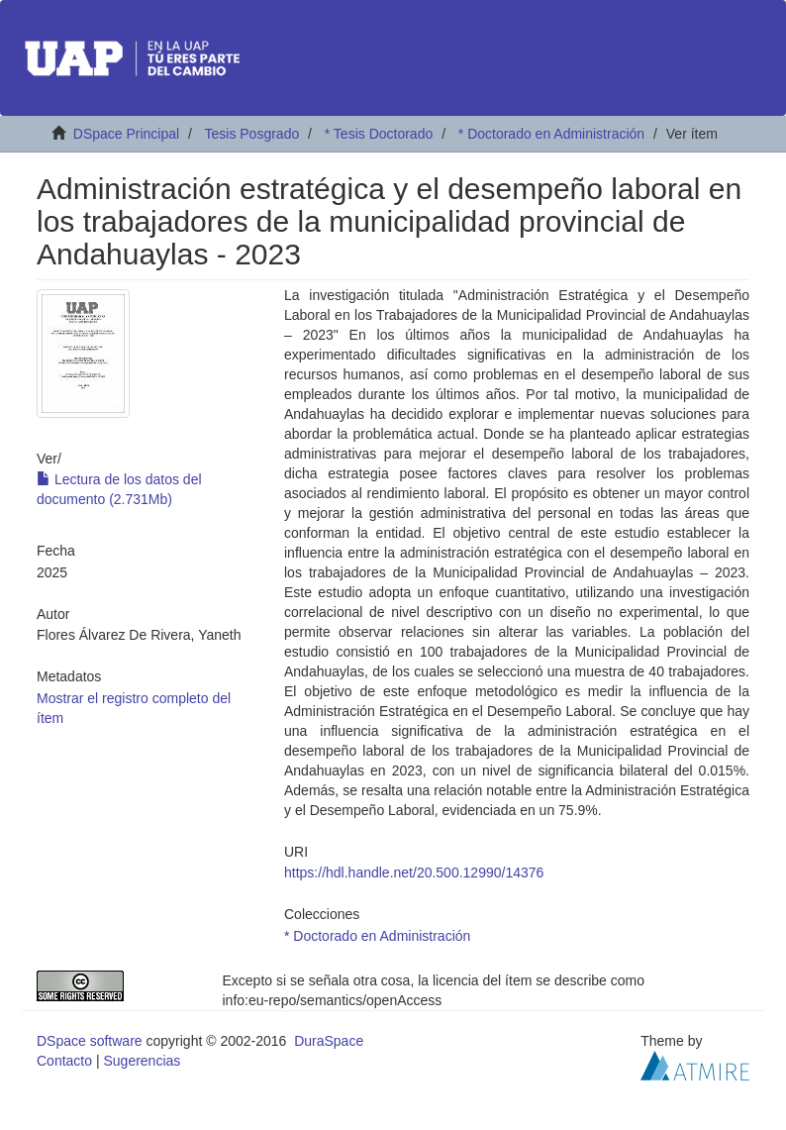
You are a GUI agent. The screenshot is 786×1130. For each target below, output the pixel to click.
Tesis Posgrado (251, 134)
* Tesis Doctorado (379, 134)
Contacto (64, 1061)
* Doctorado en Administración (551, 134)
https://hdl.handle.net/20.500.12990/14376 (413, 872)
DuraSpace (328, 1041)
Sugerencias (141, 1061)
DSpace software (90, 1041)
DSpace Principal (126, 134)
